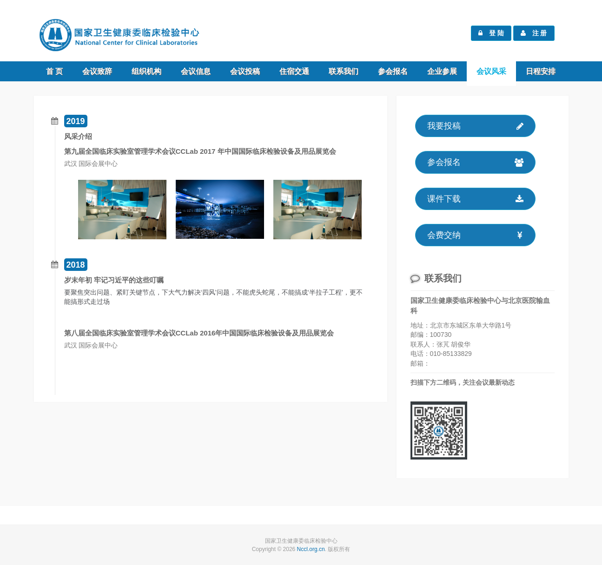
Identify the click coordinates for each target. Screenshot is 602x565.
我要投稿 (475, 128)
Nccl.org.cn (311, 549)
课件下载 (475, 201)
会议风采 (491, 71)
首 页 (54, 71)
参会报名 (393, 71)
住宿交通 (294, 71)
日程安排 (541, 71)
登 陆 (491, 33)
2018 (75, 264)
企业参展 (442, 71)
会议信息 (196, 71)
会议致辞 (97, 71)
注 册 (534, 33)
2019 (75, 121)
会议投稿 (245, 71)
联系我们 (343, 71)
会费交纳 (475, 238)
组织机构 (146, 71)
